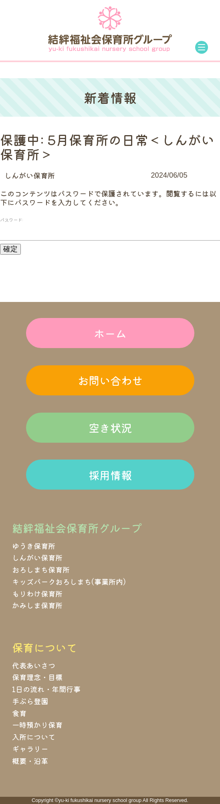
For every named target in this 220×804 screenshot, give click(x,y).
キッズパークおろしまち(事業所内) (69, 581)
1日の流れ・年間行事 (46, 689)
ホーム (110, 333)
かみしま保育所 (37, 605)
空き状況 (110, 427)
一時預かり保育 (37, 724)
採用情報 (110, 475)
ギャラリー (30, 748)
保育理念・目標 (37, 677)
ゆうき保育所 (33, 546)
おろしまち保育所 (41, 569)
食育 (19, 713)
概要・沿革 (30, 760)
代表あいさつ (33, 665)
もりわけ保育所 (37, 593)
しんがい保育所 (29, 175)
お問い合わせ (110, 380)
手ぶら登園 (30, 701)
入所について (33, 736)
